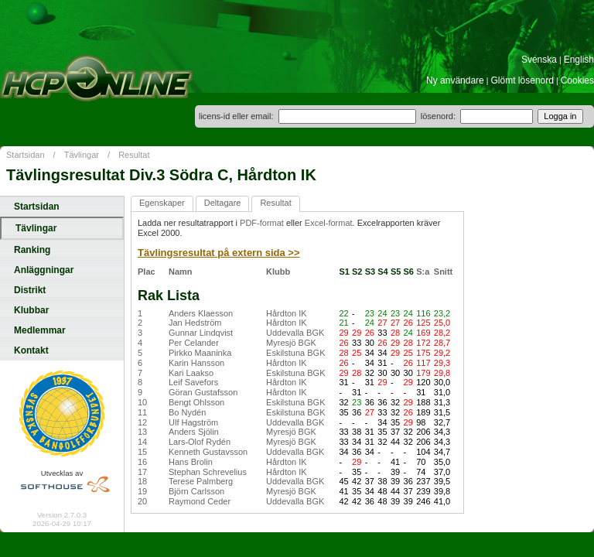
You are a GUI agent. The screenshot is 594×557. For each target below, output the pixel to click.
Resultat (133, 154)
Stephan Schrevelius (208, 472)
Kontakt (31, 350)
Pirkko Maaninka (200, 352)
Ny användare (455, 80)
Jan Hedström (195, 322)
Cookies (577, 80)
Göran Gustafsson (203, 392)
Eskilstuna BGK (295, 352)
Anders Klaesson (201, 313)
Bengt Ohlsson (196, 402)
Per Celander (194, 342)
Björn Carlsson (196, 491)
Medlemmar (40, 330)
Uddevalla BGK (295, 332)
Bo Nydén (187, 412)
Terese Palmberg (201, 481)
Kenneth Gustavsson (208, 451)
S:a (422, 271)
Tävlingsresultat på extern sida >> (219, 252)
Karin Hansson (196, 362)
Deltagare (222, 202)
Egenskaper (162, 202)
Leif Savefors (193, 382)
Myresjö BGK (291, 342)
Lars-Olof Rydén (199, 441)
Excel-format (329, 222)
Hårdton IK (286, 313)
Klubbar (31, 310)
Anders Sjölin (194, 431)
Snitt (443, 271)
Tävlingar (81, 154)
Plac (146, 271)
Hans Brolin (191, 461)
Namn (181, 271)
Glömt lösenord (522, 80)
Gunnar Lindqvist (201, 332)
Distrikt (30, 290)
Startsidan (25, 154)
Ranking (32, 249)
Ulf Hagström (193, 422)
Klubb (278, 271)
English (579, 59)
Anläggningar (43, 270)
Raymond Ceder (199, 501)
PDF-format (262, 222)
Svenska (539, 59)
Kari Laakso (191, 373)
